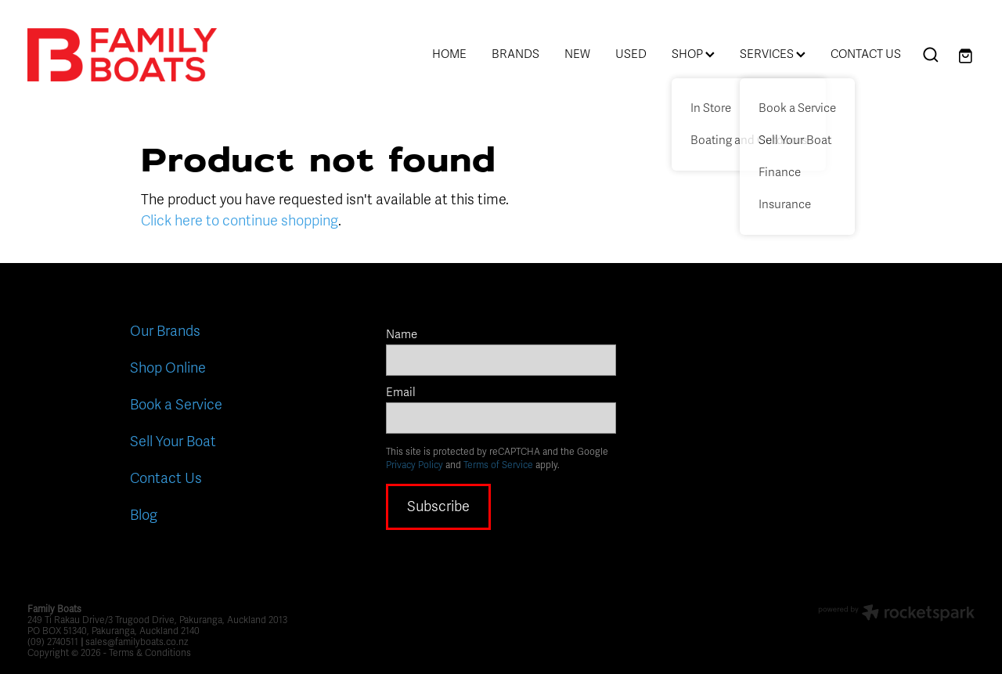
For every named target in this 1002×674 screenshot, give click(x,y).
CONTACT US (866, 54)
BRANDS (515, 54)
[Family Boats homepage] (122, 54)
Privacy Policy (414, 465)
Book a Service (176, 404)
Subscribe (438, 506)
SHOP (693, 54)
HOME (449, 54)
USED (631, 54)
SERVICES (773, 54)
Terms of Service (498, 465)
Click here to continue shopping (239, 220)
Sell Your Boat (173, 441)
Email (401, 392)
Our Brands (165, 331)
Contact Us (166, 478)
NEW (577, 54)
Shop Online (168, 368)
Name (401, 335)
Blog (143, 515)
